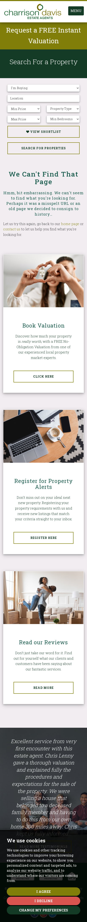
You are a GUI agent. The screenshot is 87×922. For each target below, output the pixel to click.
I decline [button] (43, 901)
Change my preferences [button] (43, 910)
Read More (43, 688)
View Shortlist (43, 132)
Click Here (43, 376)
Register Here (43, 538)
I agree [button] (43, 891)
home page (70, 224)
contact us (11, 229)
